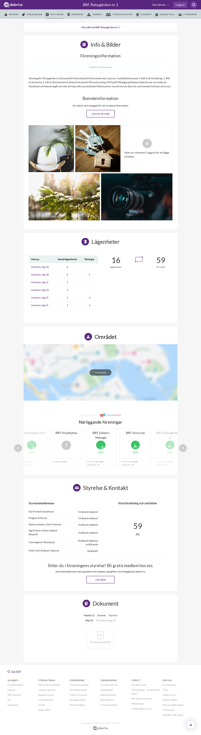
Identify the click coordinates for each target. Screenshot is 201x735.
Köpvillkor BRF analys (173, 715)
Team (165, 689)
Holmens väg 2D (40, 289)
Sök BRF (15, 671)
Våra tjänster (159, 4)
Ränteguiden (106, 689)
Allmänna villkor (170, 700)
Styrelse (113, 615)
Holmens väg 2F (40, 305)
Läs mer (100, 579)
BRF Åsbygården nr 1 (100, 4)
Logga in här (100, 113)
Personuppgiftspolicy (173, 705)
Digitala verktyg (46, 694)
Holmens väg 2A (40, 266)
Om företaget (169, 684)
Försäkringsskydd (78, 689)
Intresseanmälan (108, 705)
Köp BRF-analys (139, 684)
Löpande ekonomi (47, 689)
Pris (9, 700)
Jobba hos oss (169, 694)
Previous (18, 448)
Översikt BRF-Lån (109, 684)
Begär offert (44, 710)
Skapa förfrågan (77, 705)
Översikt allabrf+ (16, 684)
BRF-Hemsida (14, 694)
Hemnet (12, 689)
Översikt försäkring (79, 684)
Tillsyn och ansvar (78, 694)
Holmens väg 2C (40, 282)
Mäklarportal (137, 703)
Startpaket (13, 705)
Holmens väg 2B (40, 274)
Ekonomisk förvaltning (49, 684)
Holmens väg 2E (40, 297)
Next (183, 448)
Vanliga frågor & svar (141, 708)
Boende (101, 615)
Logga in (180, 4)
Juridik (41, 705)
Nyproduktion (107, 700)
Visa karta (100, 372)
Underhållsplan (45, 700)
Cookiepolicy (169, 710)
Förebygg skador (78, 700)
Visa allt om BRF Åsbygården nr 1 (100, 27)
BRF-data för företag (141, 698)
